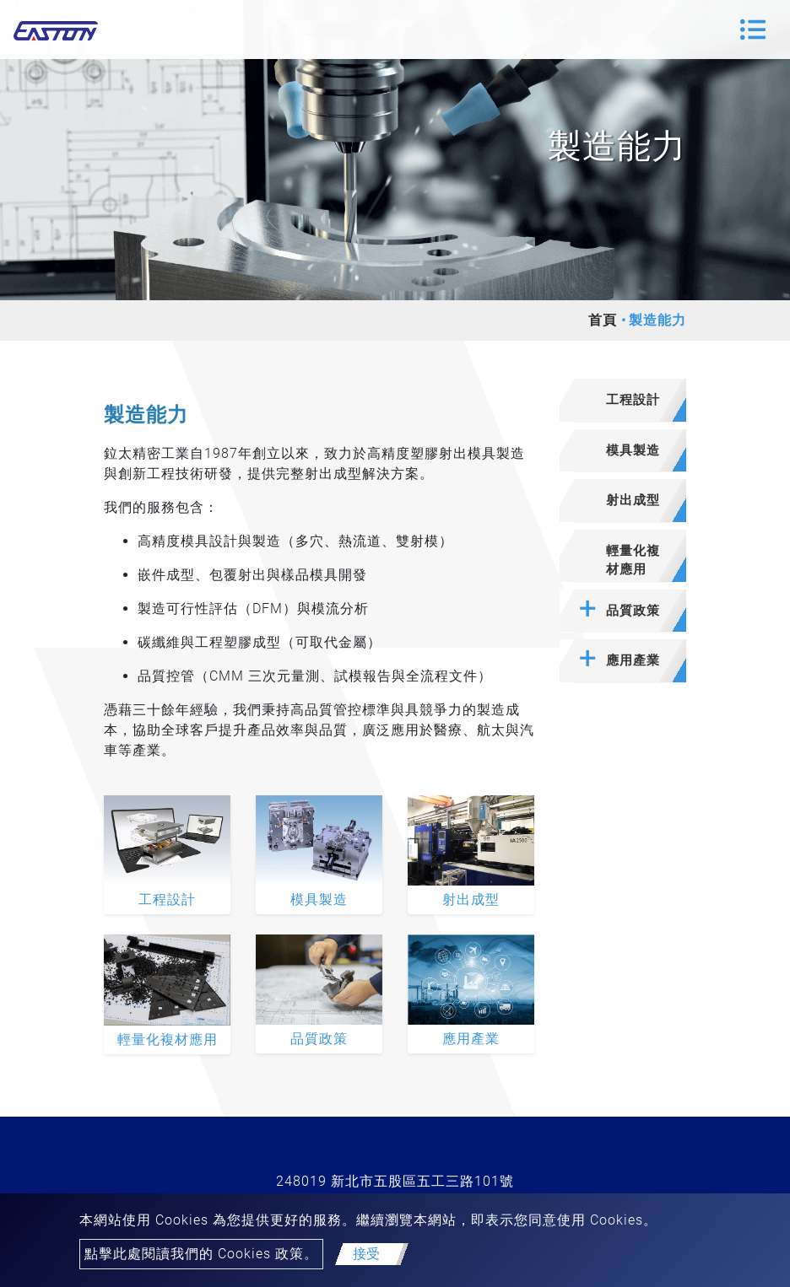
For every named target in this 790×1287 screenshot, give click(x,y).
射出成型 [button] (633, 500)
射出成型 (471, 899)
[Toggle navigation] (752, 29)
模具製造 (319, 899)
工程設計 (167, 899)
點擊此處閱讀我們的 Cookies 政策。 (201, 1254)
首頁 (602, 320)
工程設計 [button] (633, 399)
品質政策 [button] (633, 610)
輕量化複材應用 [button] (633, 560)
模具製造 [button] (633, 450)
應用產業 (471, 1039)
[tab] (623, 401)
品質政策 (319, 1039)
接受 (366, 1254)
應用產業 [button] (633, 660)
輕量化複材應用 (167, 1039)
